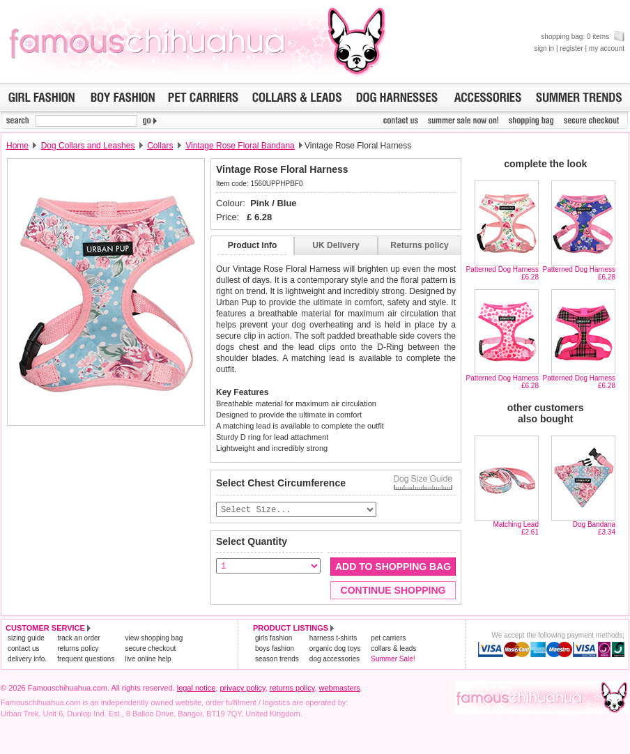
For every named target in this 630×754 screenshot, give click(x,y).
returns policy (77, 649)
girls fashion (273, 639)
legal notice (196, 688)
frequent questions (85, 659)
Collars (160, 146)
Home (17, 146)
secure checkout (150, 649)
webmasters (339, 688)
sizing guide (26, 639)
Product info (252, 245)
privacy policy (242, 688)
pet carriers (388, 639)
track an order (78, 639)
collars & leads (393, 649)
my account (606, 48)
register (571, 48)
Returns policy (419, 245)
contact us (24, 649)
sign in (544, 48)
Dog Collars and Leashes (88, 146)
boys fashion (274, 649)
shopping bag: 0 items (582, 36)
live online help (148, 659)
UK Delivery (335, 245)
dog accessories (334, 659)
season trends (277, 659)
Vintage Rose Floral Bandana (240, 146)
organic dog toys (334, 649)
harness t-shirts (333, 639)
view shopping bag (154, 639)
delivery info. (27, 659)
